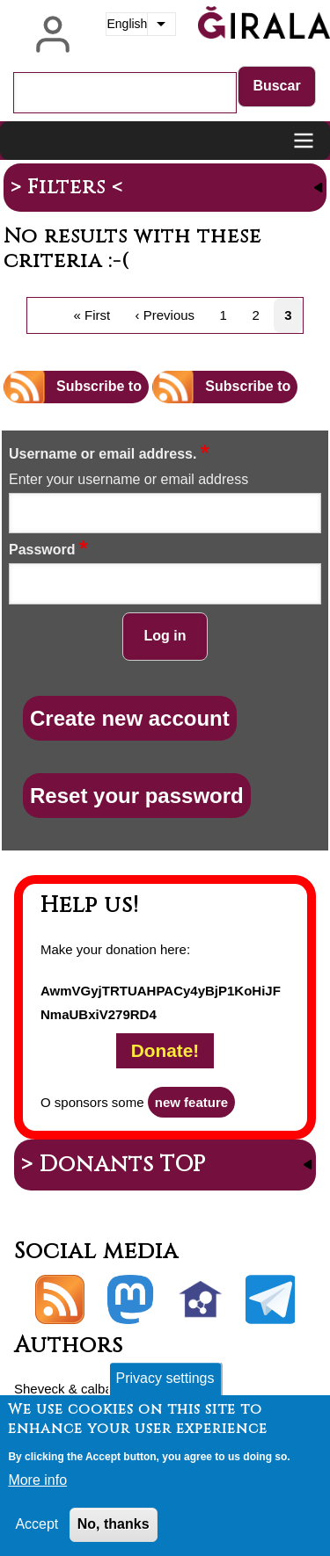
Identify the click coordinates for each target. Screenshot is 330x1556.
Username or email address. (102, 453)
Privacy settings (164, 1387)
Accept (36, 1533)
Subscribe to (99, 386)
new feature (191, 1102)
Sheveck (39, 1388)
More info (37, 1489)
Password (42, 549)
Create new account (130, 718)
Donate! (165, 1051)
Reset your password (137, 795)
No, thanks (113, 1533)
